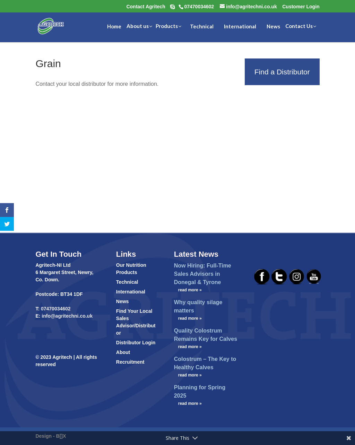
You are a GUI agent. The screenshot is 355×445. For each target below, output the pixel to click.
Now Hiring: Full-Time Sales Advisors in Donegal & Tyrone (202, 274)
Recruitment (130, 362)
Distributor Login (136, 342)
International (130, 291)
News (122, 301)
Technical (127, 282)
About (123, 352)
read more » (190, 290)
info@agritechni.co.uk (66, 316)
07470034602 (56, 308)
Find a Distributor (282, 72)
